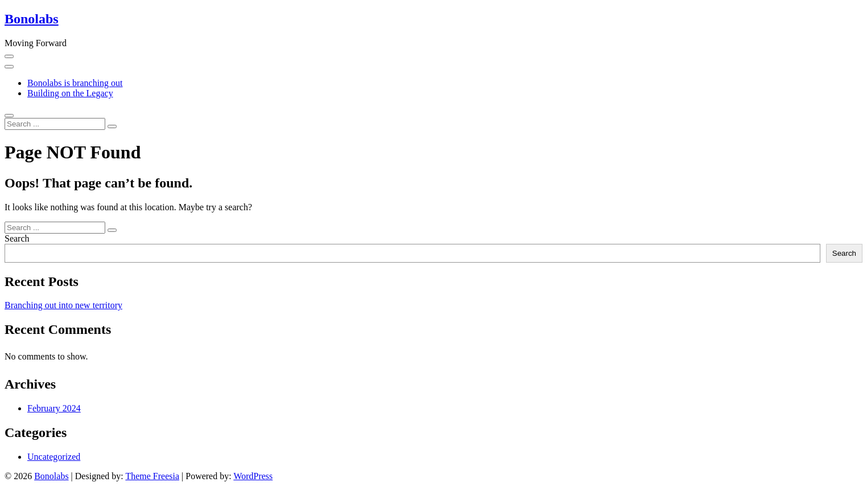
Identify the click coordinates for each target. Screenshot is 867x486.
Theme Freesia (152, 476)
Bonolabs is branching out (75, 83)
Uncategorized (53, 457)
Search (17, 238)
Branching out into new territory (63, 305)
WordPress (253, 476)
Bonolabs (32, 18)
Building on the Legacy (70, 93)
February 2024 (54, 408)
